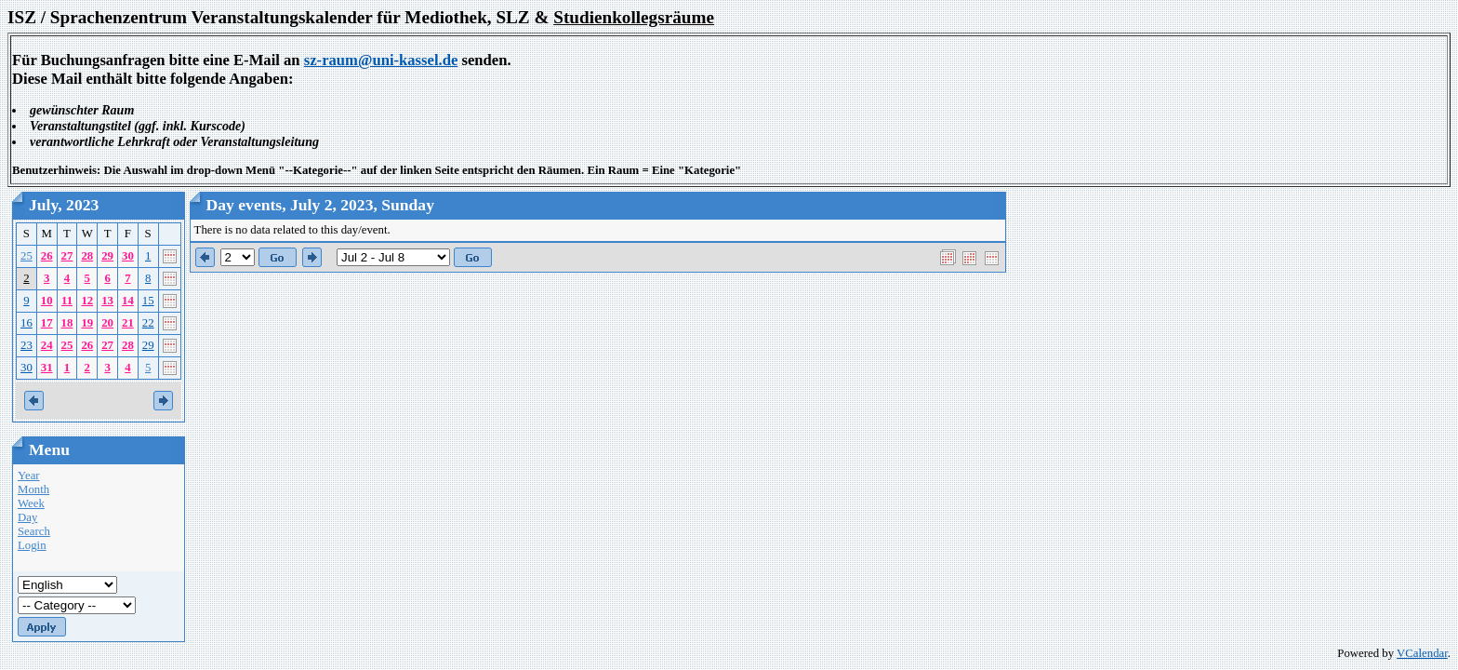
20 (107, 322)
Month (33, 489)
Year (29, 475)
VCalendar (1422, 653)
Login (32, 545)
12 (87, 300)
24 (47, 345)
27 (67, 255)
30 (128, 255)
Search (34, 531)
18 (67, 322)
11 (67, 300)
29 (107, 255)
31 (47, 367)
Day (27, 517)
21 (128, 322)
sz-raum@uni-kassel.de (381, 60)
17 (47, 322)
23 (26, 345)
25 (26, 255)
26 (47, 255)
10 (47, 300)
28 (87, 255)
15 (148, 300)
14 (128, 300)
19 (87, 322)
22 (148, 322)
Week (31, 503)
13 (107, 300)
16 (26, 322)
